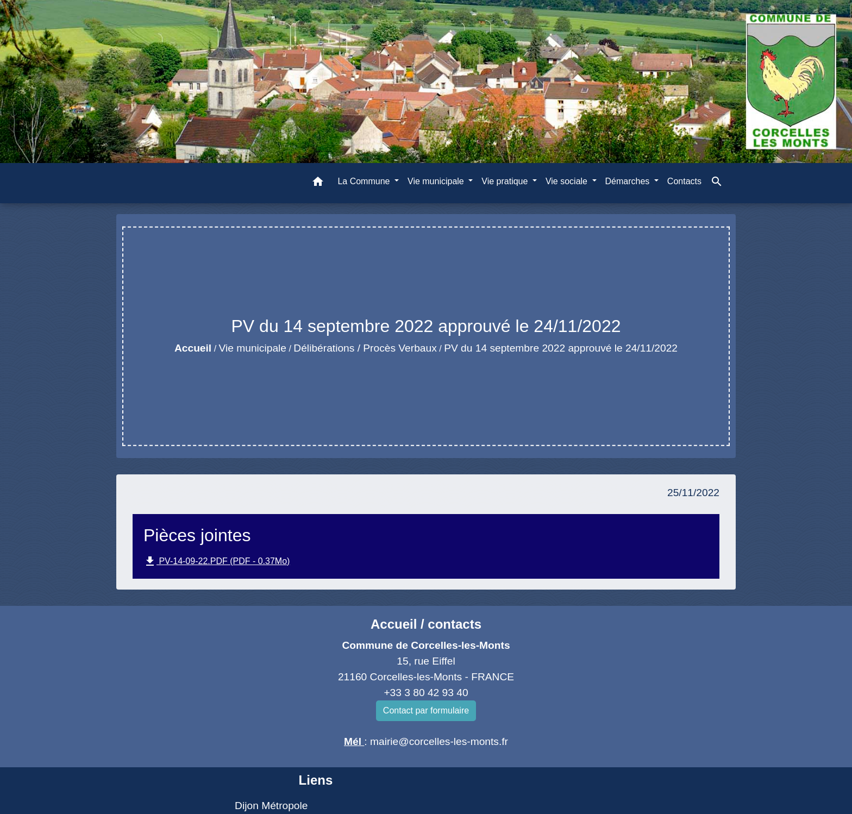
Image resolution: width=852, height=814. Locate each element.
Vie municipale (252, 348)
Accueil (192, 348)
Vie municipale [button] (437, 181)
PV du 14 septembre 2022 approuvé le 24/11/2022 (561, 348)
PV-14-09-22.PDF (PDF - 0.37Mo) (216, 561)
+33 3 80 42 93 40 (426, 692)
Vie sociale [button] (568, 181)
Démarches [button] (628, 181)
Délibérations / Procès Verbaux (364, 348)
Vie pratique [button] (505, 181)
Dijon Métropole (271, 805)
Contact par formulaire (426, 710)
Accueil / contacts (426, 624)
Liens (316, 780)
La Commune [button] (364, 181)
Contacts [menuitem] (684, 181)
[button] (318, 183)
